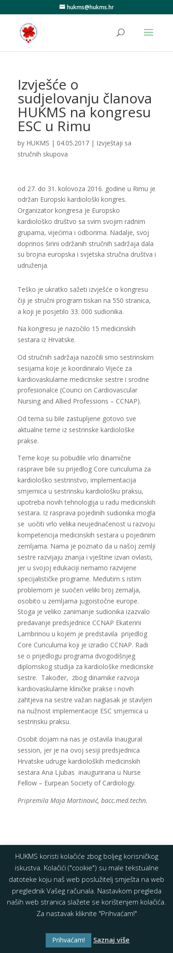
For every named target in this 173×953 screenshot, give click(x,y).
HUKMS (37, 143)
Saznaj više (111, 939)
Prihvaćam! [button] (68, 939)
